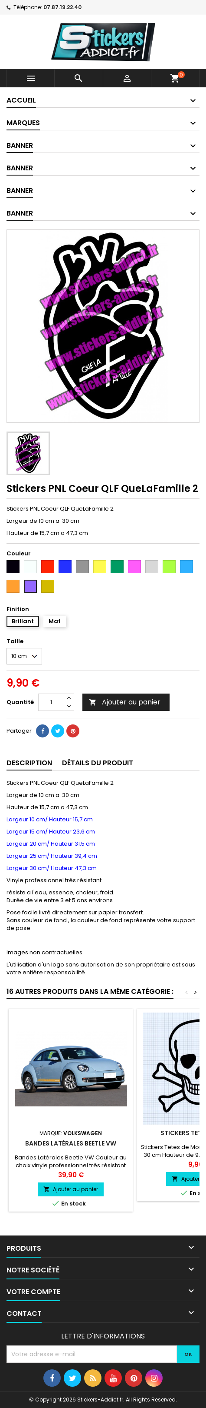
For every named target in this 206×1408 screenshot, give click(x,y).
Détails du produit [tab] (97, 763)
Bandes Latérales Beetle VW (70, 1143)
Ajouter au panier (124, 702)
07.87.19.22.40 (62, 7)
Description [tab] (29, 763)
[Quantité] (51, 702)
